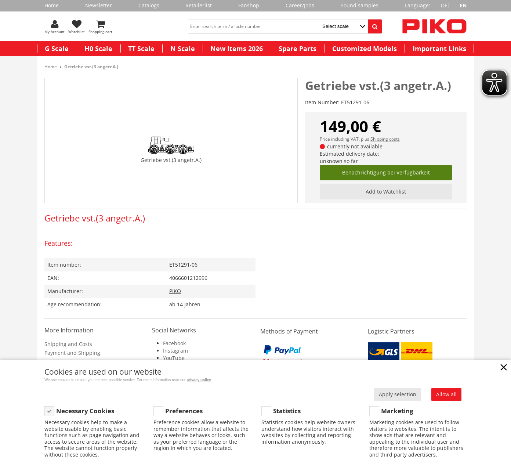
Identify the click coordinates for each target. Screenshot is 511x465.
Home (51, 5)
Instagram (175, 350)
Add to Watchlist (386, 191)
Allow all (446, 394)
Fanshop (248, 5)
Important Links (439, 48)
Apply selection (397, 394)
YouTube (174, 357)
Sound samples (359, 5)
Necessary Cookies (85, 411)
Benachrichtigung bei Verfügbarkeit (386, 172)
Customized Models (364, 48)
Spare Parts (297, 48)
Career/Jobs (300, 5)
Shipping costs (385, 139)
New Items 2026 (236, 48)
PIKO (175, 291)
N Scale (182, 48)
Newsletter (98, 5)
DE (444, 5)
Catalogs (148, 5)
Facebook (174, 343)
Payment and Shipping (72, 352)
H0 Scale (98, 48)
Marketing (397, 411)
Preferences (184, 411)
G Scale (57, 48)
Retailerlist (198, 5)
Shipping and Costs (68, 343)
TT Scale (141, 48)
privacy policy (198, 380)
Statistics (287, 411)
